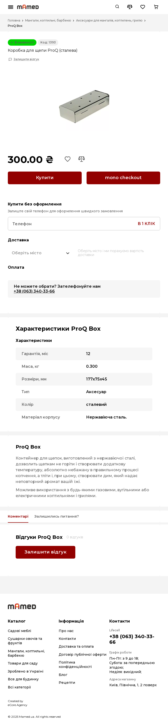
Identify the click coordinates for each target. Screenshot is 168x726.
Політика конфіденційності (75, 663)
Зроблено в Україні (25, 670)
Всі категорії (19, 686)
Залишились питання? (67, 515)
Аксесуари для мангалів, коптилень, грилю (109, 20)
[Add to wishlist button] (68, 159)
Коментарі (20, 515)
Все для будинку (23, 678)
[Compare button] (129, 7)
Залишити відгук (26, 59)
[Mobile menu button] (11, 7)
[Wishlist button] (142, 7)
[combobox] (41, 251)
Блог (63, 674)
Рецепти (67, 682)
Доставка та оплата (76, 646)
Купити (45, 177)
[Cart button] (156, 7)
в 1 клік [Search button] (146, 222)
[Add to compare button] (83, 159)
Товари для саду (23, 663)
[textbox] (26, 251)
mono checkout (123, 177)
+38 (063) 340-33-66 (34, 289)
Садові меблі (19, 630)
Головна (14, 20)
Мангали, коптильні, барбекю (48, 20)
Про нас (66, 630)
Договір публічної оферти (82, 654)
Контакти (67, 638)
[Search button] (117, 7)
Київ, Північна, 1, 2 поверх (133, 684)
